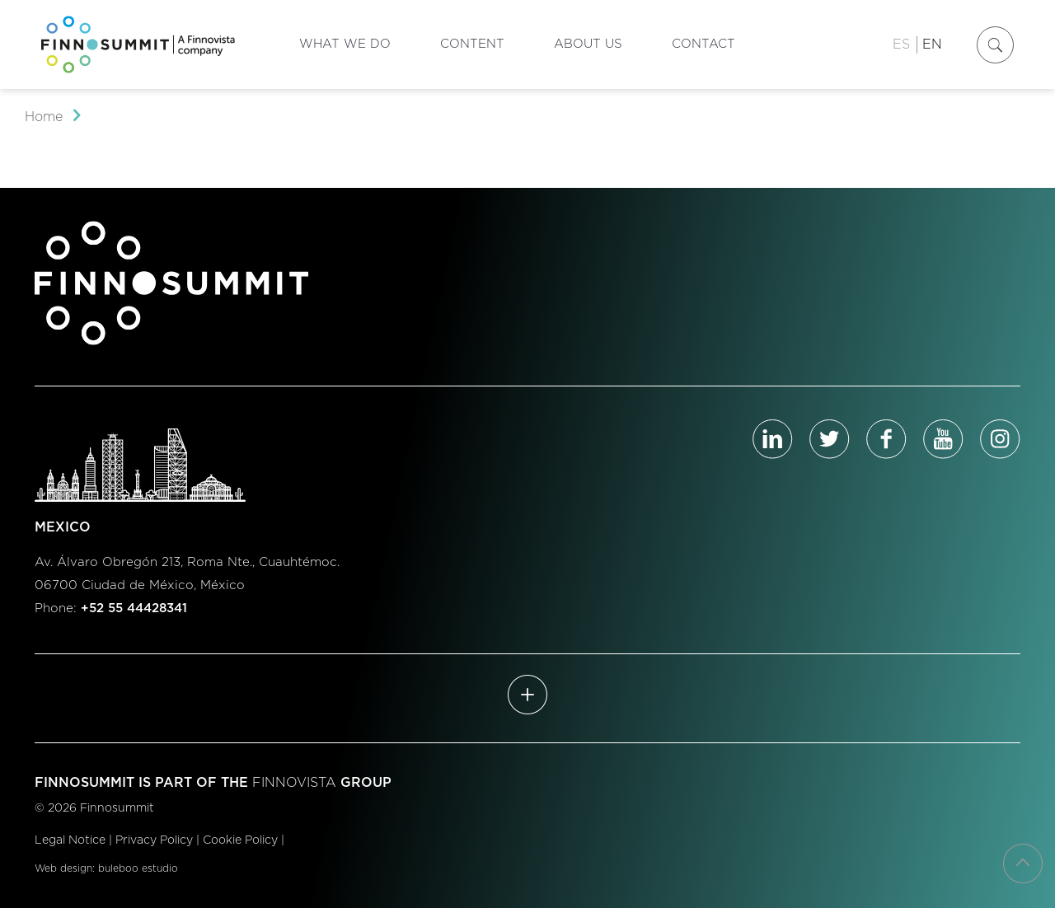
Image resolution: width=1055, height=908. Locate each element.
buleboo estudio (138, 868)
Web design (63, 868)
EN (932, 44)
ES (901, 44)
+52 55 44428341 (134, 608)
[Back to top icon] (1023, 863)
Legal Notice (70, 840)
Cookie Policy (240, 840)
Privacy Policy (154, 840)
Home (44, 117)
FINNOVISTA (294, 782)
